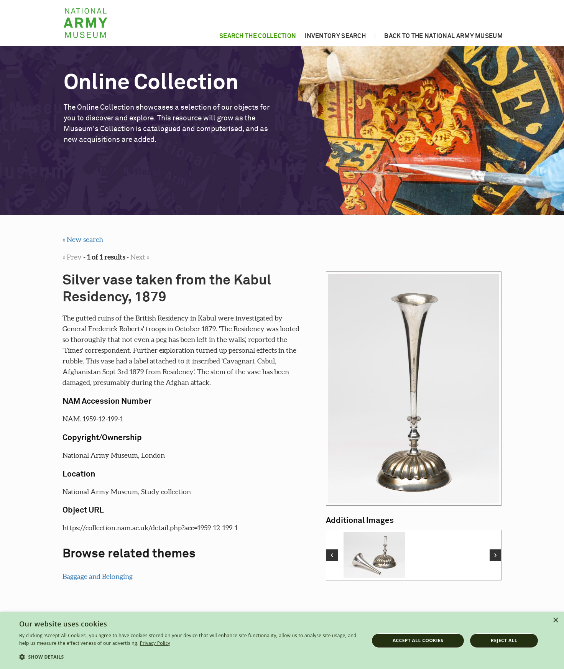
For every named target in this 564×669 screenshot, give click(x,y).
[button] (188, 657)
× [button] (555, 620)
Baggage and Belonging (97, 576)
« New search (82, 239)
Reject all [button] (504, 640)
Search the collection (257, 36)
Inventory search (335, 36)
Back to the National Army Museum (443, 36)
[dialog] (282, 640)
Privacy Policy (155, 643)
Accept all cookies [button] (418, 640)
